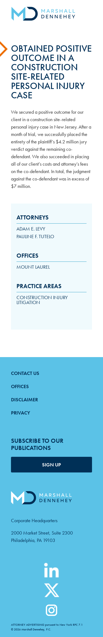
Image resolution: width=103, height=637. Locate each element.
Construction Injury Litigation (42, 299)
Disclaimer (24, 399)
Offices (20, 386)
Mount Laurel (33, 267)
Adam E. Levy (30, 229)
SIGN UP (51, 464)
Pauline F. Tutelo (35, 236)
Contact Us (25, 373)
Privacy (20, 413)
